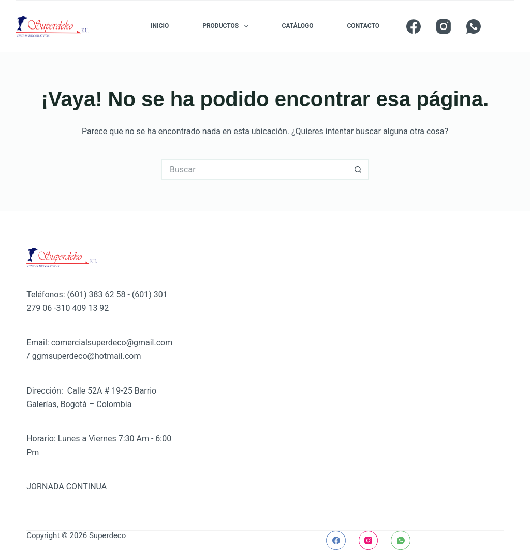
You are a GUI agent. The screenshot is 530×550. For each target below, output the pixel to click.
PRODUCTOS (227, 26)
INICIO (160, 26)
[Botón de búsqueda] (358, 169)
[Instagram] (443, 26)
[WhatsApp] (473, 26)
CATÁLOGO (298, 26)
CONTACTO (363, 26)
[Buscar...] (254, 169)
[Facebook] (413, 26)
